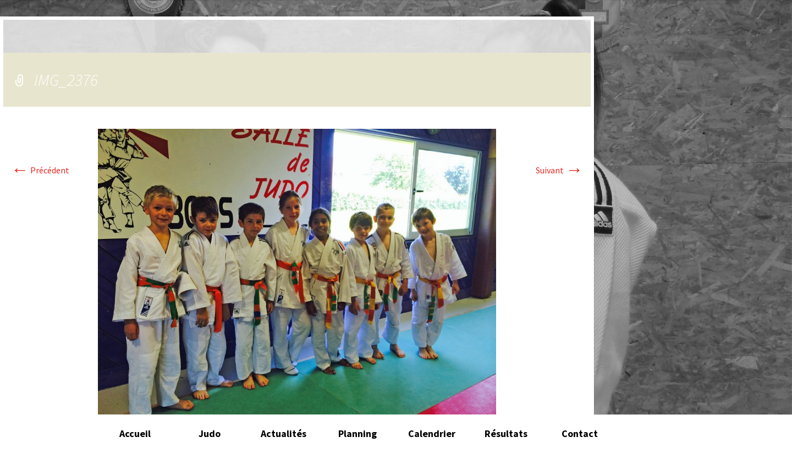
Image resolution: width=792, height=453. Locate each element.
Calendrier (431, 433)
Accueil (135, 433)
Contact (580, 433)
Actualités (283, 433)
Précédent (40, 170)
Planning (357, 433)
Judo (210, 433)
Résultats (506, 433)
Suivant (559, 170)
